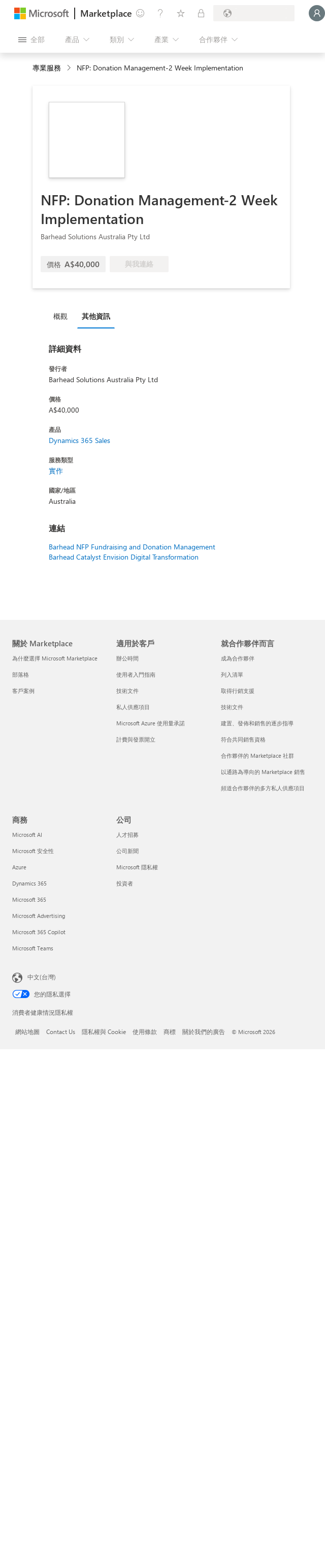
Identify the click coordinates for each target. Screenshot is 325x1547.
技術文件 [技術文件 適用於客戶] (127, 690)
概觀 (60, 316)
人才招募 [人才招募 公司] (127, 834)
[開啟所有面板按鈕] (31, 39)
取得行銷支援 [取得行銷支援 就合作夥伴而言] (237, 690)
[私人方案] (201, 13)
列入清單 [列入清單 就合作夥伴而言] (232, 674)
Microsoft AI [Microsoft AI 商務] (27, 834)
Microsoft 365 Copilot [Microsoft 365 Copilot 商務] (39, 932)
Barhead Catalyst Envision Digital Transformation (124, 557)
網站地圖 (27, 1031)
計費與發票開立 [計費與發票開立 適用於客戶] (135, 739)
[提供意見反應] (140, 13)
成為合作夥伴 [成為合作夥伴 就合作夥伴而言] (237, 658)
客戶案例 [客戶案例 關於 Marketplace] (23, 690)
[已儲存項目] (181, 13)
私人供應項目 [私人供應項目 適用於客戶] (133, 707)
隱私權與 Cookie (104, 1031)
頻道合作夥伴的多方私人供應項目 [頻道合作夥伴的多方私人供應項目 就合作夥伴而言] (263, 788)
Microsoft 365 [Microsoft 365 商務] (29, 899)
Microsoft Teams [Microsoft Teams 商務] (32, 948)
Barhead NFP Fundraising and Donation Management (132, 546)
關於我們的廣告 (203, 1031)
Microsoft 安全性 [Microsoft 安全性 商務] (33, 851)
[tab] (63, 316)
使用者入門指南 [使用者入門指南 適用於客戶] (135, 674)
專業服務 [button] (46, 67)
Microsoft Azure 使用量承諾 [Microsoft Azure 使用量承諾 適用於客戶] (150, 723)
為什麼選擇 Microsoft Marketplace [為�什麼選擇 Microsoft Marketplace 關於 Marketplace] (55, 658)
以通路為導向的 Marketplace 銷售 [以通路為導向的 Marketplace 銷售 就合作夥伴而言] (263, 772)
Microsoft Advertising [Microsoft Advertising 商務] (38, 915)
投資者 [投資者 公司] (124, 883)
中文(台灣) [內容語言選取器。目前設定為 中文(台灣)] (41, 977)
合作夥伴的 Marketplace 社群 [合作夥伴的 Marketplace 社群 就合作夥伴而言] (257, 755)
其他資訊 (96, 316)
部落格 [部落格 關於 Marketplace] (20, 674)
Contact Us (60, 1031)
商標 (170, 1031)
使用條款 (145, 1031)
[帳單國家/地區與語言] (254, 13)
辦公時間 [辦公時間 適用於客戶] (127, 658)
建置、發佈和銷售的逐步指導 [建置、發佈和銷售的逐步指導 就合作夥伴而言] (257, 723)
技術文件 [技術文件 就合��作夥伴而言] (232, 707)
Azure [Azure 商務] (19, 867)
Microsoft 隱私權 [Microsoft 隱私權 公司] (137, 867)
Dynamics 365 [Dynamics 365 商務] (29, 883)
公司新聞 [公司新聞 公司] (127, 851)
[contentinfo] (70, 68)
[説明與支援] (160, 13)
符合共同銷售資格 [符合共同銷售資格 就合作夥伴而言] (243, 739)
